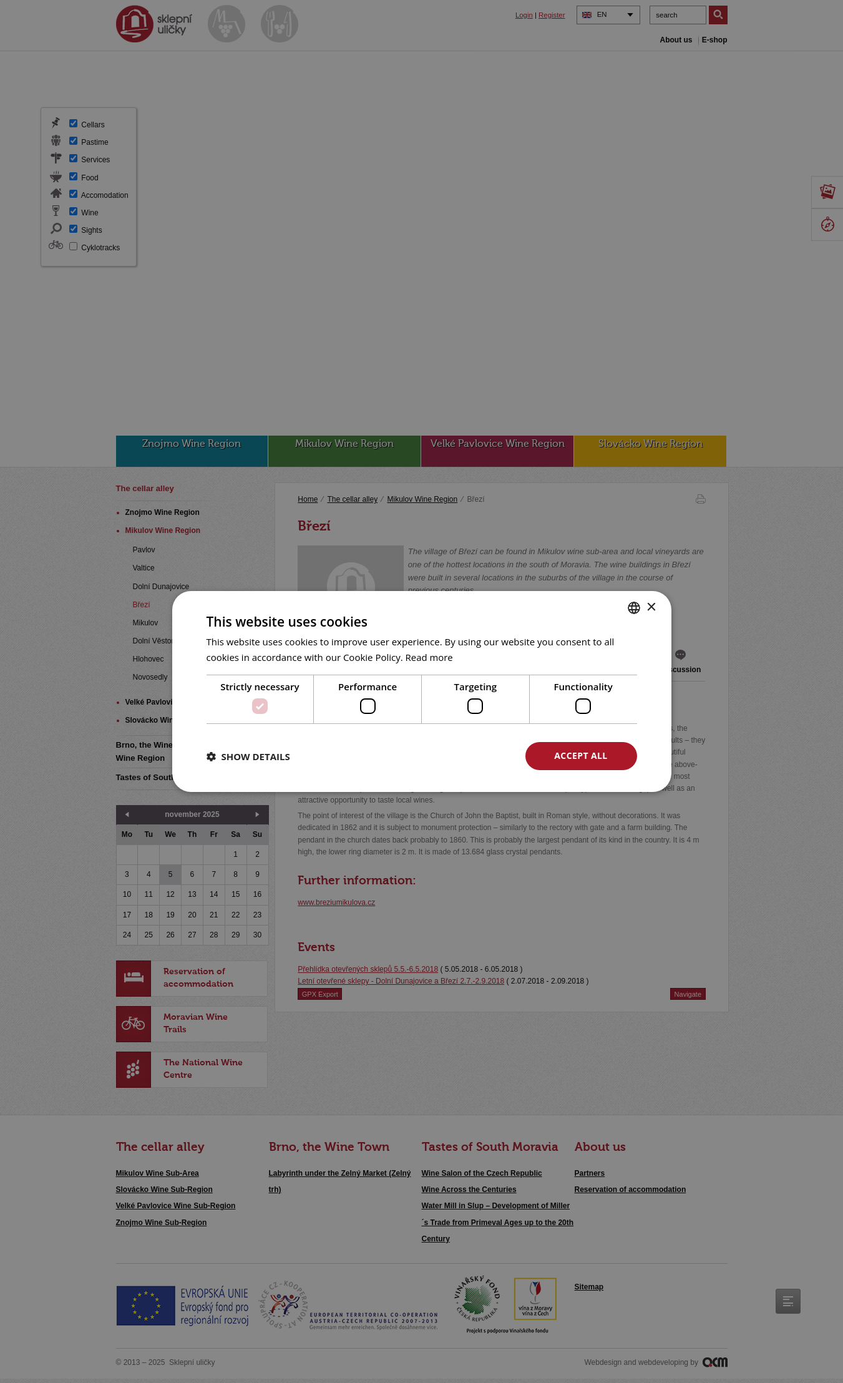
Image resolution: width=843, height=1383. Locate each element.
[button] (248, 756)
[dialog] (421, 691)
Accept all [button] (580, 755)
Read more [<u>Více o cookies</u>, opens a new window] (430, 657)
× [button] (651, 607)
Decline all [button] (460, 755)
